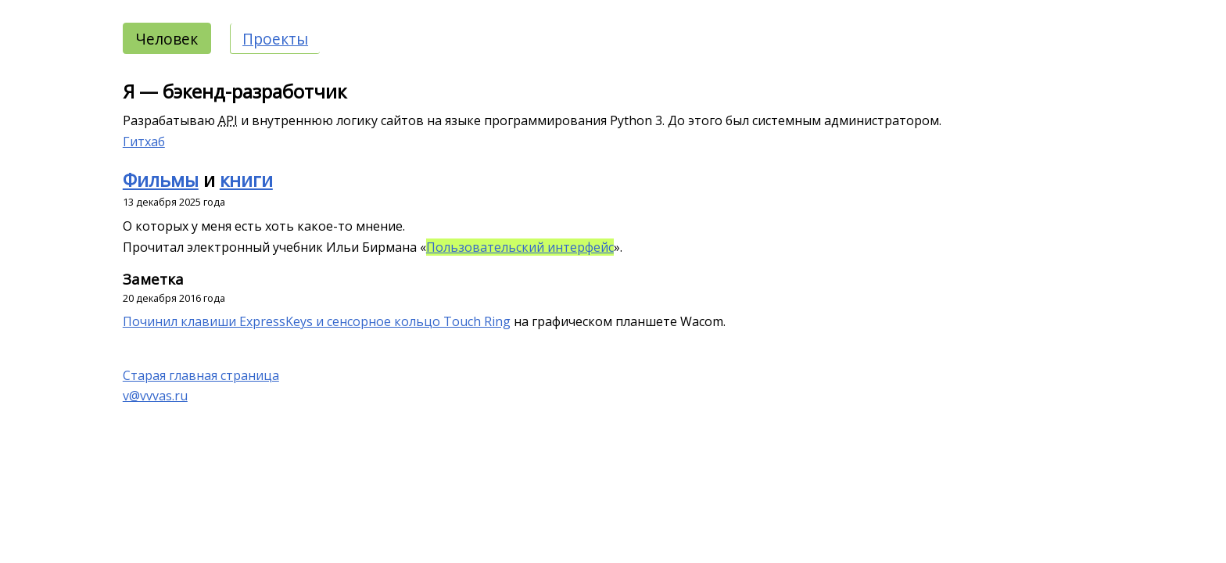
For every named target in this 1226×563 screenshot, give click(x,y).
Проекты (275, 38)
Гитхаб (144, 141)
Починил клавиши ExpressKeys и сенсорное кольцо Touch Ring (317, 321)
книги (246, 179)
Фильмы (161, 179)
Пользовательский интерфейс (520, 247)
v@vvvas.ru (155, 395)
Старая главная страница (201, 375)
